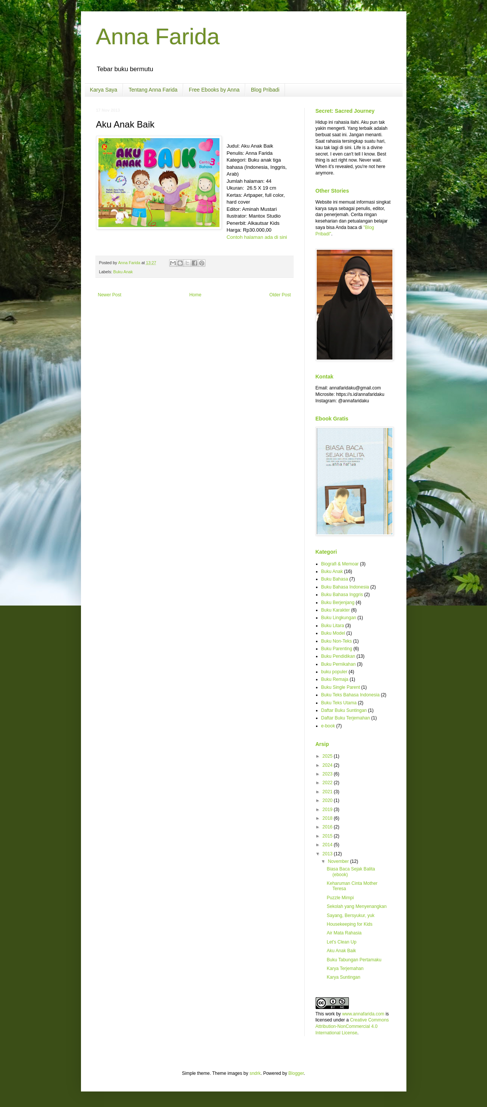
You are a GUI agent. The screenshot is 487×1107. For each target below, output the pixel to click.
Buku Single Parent (340, 687)
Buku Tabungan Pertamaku (354, 959)
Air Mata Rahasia (344, 933)
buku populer (334, 671)
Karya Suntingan (343, 977)
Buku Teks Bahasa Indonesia (350, 695)
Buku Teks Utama (339, 702)
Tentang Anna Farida (153, 90)
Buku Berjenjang (338, 602)
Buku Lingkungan (338, 617)
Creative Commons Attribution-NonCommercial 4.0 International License (352, 1026)
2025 (328, 756)
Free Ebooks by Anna (214, 90)
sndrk (254, 1073)
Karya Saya (103, 90)
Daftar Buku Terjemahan (345, 718)
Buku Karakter (335, 610)
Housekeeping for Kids (349, 924)
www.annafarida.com (363, 1014)
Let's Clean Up (341, 942)
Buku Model (333, 633)
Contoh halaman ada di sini (257, 237)
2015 (328, 836)
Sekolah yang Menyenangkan (356, 906)
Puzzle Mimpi (340, 897)
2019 (328, 809)
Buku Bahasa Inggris (342, 594)
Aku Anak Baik (341, 950)
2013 (328, 853)
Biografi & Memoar (340, 564)
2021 (328, 791)
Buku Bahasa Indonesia (345, 587)
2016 (328, 827)
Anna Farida (158, 36)
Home (195, 294)
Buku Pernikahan (338, 664)
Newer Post (109, 294)
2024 (328, 765)
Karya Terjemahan (345, 968)
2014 (328, 844)
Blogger (296, 1073)
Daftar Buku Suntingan (344, 710)
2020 (328, 800)
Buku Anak (123, 271)
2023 (328, 774)
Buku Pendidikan (338, 656)
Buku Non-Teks (336, 641)
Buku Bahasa (334, 579)
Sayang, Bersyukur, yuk (350, 915)
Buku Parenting (336, 648)
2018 (328, 818)
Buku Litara (332, 625)
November (339, 861)
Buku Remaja (335, 679)
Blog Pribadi (265, 90)
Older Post (280, 294)
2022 (328, 782)
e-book (328, 726)
